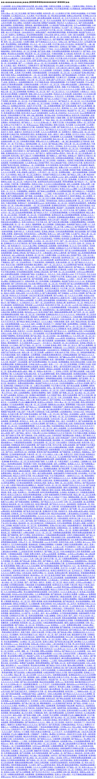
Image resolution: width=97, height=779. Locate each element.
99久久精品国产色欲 (58, 163)
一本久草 (79, 279)
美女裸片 (32, 416)
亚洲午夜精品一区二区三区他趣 (24, 51)
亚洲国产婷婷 (9, 499)
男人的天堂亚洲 (78, 644)
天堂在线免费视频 (17, 578)
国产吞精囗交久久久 (65, 127)
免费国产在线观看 (48, 23)
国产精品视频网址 (36, 547)
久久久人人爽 (72, 649)
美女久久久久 (81, 608)
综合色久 (18, 248)
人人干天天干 (44, 684)
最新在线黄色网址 (71, 765)
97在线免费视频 (44, 215)
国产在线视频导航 (85, 421)
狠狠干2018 (74, 61)
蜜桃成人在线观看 (64, 198)
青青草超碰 (44, 108)
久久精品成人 (53, 580)
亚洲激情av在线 (12, 118)
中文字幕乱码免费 (30, 514)
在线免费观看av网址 (37, 706)
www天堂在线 (82, 341)
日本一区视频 (79, 269)
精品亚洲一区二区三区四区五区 (38, 54)
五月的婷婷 (70, 713)
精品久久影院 (9, 293)
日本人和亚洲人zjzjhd (55, 177)
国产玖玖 (9, 452)
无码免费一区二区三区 (27, 215)
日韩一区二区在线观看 (73, 502)
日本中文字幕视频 (78, 438)
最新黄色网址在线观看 (29, 367)
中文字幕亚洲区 (73, 87)
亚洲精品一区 (7, 699)
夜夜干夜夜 (5, 75)
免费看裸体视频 (37, 99)
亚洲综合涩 (56, 215)
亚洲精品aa (21, 35)
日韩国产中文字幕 (57, 277)
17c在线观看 (12, 402)
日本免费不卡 (72, 421)
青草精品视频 (72, 32)
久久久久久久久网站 (12, 56)
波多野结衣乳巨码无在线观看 (50, 182)
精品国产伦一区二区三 (77, 111)
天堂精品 (59, 146)
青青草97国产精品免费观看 (48, 452)
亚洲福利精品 (23, 755)
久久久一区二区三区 (43, 533)
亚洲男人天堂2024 (31, 649)
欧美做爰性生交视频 (12, 113)
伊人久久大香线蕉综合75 (23, 160)
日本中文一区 (6, 68)
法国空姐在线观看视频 (22, 68)
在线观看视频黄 (44, 407)
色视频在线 (57, 348)
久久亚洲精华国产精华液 (74, 265)
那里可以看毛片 (42, 400)
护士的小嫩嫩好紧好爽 (27, 402)
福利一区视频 (36, 324)
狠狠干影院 (70, 39)
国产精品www (18, 227)
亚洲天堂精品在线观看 (15, 194)
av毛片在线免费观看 (21, 423)
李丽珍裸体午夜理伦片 (55, 56)
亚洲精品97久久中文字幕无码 (25, 137)
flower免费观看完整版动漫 (79, 300)
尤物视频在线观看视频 (62, 533)
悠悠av (13, 75)
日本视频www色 (78, 687)
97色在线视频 (70, 122)
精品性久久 (80, 706)
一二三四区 (47, 194)
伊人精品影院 (6, 305)
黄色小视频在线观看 (64, 374)
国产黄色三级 (9, 291)
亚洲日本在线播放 (78, 13)
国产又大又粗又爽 (85, 395)
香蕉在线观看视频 (57, 82)
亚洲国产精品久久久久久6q (58, 229)
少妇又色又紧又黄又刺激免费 (41, 295)
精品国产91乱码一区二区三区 (50, 485)
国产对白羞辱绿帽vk (83, 490)
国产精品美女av (47, 96)
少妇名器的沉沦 (28, 32)
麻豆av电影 (17, 715)
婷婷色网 (9, 549)
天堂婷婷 (82, 75)
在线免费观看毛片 (74, 525)
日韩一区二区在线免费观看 (44, 77)
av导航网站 (17, 18)
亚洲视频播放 (64, 362)
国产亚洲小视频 (44, 51)
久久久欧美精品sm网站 (13, 592)
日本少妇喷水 (83, 246)
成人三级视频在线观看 (10, 409)
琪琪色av (78, 483)
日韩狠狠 (83, 324)
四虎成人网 (61, 303)
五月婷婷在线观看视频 (75, 563)
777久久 (46, 597)
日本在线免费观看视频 (65, 231)
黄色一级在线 (34, 670)
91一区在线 (49, 573)
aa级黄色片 (49, 352)
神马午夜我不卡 (19, 151)
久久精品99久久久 (18, 16)
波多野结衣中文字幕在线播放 (18, 317)
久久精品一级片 (10, 65)
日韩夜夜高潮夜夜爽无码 (51, 355)
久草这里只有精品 (33, 231)
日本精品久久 (67, 236)
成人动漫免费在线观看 (10, 274)
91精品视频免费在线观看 (36, 350)
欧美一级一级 (7, 307)
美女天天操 (10, 265)
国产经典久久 (51, 423)
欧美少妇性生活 (28, 222)
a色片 (86, 544)
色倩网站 (85, 286)
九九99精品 (74, 461)
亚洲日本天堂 (89, 163)
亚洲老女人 (13, 82)
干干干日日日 (80, 274)
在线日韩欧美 (43, 137)
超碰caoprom (6, 777)
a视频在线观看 (14, 447)
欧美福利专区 (15, 122)
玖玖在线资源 (23, 488)
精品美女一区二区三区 (58, 179)
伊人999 (90, 65)
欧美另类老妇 (61, 111)
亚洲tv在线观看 (69, 445)
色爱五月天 (68, 454)
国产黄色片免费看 (34, 13)
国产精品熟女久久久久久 (35, 722)
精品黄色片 (38, 331)
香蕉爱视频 (85, 552)
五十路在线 (68, 54)
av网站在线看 (27, 198)
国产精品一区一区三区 (77, 186)
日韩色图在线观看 (39, 73)
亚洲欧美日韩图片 (13, 326)
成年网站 (77, 642)
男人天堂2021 (7, 393)
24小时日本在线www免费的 (75, 65)
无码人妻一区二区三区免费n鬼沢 (77, 144)
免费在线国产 (41, 32)
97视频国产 (35, 734)
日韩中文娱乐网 (37, 632)
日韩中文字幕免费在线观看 (12, 84)
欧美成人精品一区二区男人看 (24, 269)
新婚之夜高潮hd (46, 125)
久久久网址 (8, 675)
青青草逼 (65, 108)
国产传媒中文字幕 (13, 435)
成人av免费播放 (52, 613)
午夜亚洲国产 (58, 407)
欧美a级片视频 (27, 469)
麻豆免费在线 (55, 689)
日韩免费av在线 (72, 359)
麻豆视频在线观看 (86, 319)
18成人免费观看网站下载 (54, 563)
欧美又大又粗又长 (15, 495)
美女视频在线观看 (45, 464)
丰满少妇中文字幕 (62, 352)
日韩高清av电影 (10, 331)
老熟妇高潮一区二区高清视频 (37, 281)
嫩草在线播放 (20, 80)
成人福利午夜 (25, 279)
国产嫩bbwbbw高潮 (67, 357)
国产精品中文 (65, 566)
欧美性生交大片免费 (31, 132)
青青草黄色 (54, 319)
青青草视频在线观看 (19, 765)
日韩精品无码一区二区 (13, 618)
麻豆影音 (75, 772)
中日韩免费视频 (48, 421)
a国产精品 (62, 156)
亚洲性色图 (8, 386)
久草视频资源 (73, 205)
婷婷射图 (55, 466)
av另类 (45, 495)
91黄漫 (13, 485)
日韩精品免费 (87, 70)
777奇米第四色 (38, 262)
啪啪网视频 (37, 224)
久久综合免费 (79, 125)
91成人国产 (21, 412)
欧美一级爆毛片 (15, 132)
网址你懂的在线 (14, 87)
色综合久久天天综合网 (63, 94)
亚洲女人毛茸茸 (62, 371)
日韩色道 (79, 96)
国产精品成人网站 (55, 144)
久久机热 (45, 236)
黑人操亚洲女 (21, 499)
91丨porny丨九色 (27, 559)
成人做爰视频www (64, 336)
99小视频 (5, 578)
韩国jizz (40, 371)
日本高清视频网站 (70, 378)
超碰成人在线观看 (8, 250)
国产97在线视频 (69, 20)
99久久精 (69, 637)
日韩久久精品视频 (54, 694)
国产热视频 (80, 445)
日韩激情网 (54, 137)
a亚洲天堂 (92, 670)
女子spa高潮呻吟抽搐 (82, 25)
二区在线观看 (85, 397)
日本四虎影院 (18, 739)
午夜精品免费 (10, 400)
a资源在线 (86, 367)
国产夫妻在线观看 (86, 23)
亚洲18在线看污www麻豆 (21, 530)
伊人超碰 (59, 65)
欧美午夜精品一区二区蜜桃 (29, 186)
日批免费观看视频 (12, 324)
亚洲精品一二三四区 (66, 279)
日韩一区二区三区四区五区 (17, 359)
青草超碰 (28, 305)
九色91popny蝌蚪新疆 (85, 272)
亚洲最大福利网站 (78, 478)
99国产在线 (21, 419)
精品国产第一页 (55, 680)
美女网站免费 (34, 492)
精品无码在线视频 (58, 514)
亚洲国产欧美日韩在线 (10, 165)
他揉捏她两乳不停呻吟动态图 (65, 473)
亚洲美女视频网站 (38, 393)
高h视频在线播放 (80, 374)
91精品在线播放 (65, 656)
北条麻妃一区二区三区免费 (22, 751)
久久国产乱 (76, 234)
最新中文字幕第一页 (60, 61)
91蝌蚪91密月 (53, 47)
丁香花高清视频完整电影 (37, 580)
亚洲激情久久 (89, 326)
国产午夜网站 (55, 400)
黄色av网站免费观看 (75, 665)
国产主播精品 (81, 210)
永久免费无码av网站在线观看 (83, 540)
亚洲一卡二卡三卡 (8, 191)
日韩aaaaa (78, 28)
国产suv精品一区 (60, 295)
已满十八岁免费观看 (75, 459)
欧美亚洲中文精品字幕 (10, 134)
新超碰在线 (33, 544)
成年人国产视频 (63, 234)
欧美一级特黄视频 (57, 359)
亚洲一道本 (70, 322)
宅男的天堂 (81, 516)
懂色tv (76, 397)
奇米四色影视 (50, 528)
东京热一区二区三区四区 (51, 639)
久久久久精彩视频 (61, 49)
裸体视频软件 (13, 343)
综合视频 (35, 111)
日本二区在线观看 (65, 397)
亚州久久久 (27, 333)
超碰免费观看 (54, 450)
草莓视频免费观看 (88, 573)
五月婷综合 (65, 580)
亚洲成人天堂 (79, 407)
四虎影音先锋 (79, 423)
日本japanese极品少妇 (49, 167)
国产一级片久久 (24, 717)
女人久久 (73, 246)
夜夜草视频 (54, 627)
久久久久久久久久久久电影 (69, 89)
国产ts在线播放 (10, 395)
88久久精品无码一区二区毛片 (42, 146)
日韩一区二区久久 (70, 345)
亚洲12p (7, 125)
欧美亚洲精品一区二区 (68, 63)
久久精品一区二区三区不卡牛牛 (46, 241)
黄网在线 (29, 25)
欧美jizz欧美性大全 (42, 570)
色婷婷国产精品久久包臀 (46, 127)
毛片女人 (80, 725)
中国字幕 (15, 184)
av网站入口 (5, 106)
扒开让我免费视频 (64, 523)
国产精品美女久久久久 (18, 416)
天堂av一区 (44, 307)
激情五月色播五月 (51, 288)
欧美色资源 (69, 682)
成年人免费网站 (60, 464)
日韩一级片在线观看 (76, 35)
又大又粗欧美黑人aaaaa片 (30, 343)
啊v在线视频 (30, 30)
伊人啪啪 (11, 229)
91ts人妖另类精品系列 (55, 250)
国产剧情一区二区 (43, 506)
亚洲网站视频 (64, 172)
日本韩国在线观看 (58, 684)
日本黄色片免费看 (70, 594)
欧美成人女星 (31, 338)
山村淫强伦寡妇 (21, 357)
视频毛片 (11, 725)
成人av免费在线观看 (31, 248)
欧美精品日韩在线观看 (31, 639)
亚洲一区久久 (86, 87)
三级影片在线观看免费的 (81, 298)
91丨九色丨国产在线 (78, 108)
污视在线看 (71, 341)
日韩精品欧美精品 (68, 725)
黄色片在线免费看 (70, 395)
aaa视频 (82, 151)
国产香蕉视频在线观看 (42, 440)
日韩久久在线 (6, 333)
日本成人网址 (88, 625)
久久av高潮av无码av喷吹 (85, 127)
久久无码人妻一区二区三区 (84, 336)
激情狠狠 (31, 677)
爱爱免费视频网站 (22, 369)
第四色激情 (89, 476)
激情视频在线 (20, 70)
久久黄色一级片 (83, 77)
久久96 (45, 144)
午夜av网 (30, 412)
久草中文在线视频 (48, 670)
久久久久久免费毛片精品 (11, 573)
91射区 (70, 269)
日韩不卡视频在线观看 (69, 390)
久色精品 (63, 492)
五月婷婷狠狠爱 (85, 488)
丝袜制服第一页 (27, 447)
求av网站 (4, 281)
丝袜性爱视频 (7, 231)
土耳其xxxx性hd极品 (76, 554)
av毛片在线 (5, 691)
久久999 (29, 331)
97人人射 (5, 485)
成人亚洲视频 (89, 502)
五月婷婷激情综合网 (9, 239)
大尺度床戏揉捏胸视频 (58, 212)
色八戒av (74, 677)
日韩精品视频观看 (70, 355)
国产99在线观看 (89, 736)
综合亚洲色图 (6, 748)
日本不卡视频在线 (82, 369)
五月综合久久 (77, 570)
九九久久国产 (7, 732)
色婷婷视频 (88, 587)
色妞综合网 (48, 331)
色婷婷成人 (62, 160)
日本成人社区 (6, 258)
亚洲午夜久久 (19, 231)
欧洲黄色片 (28, 47)
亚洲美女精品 (32, 89)
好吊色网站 (83, 473)
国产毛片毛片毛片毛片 (31, 431)
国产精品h (21, 322)
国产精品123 (69, 753)
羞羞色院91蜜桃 (58, 286)
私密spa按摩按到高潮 (67, 661)
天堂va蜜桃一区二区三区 (30, 409)
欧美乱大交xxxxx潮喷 (68, 189)
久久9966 (43, 433)
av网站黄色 (5, 511)
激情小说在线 (59, 125)
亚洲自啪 (83, 139)
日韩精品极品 (60, 224)
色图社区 (45, 490)
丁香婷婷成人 (21, 229)
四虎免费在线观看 (14, 464)
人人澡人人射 (75, 480)
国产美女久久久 (60, 331)
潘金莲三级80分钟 (65, 267)
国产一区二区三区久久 (56, 92)
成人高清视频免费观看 (71, 215)
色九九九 (52, 274)
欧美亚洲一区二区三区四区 (45, 160)
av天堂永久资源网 (77, 293)
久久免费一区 (51, 461)
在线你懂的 (77, 94)
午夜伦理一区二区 (34, 454)
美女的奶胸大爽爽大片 (17, 656)
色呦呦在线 (15, 445)
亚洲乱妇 (64, 47)
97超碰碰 (58, 544)
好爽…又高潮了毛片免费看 (20, 73)
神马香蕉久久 (11, 665)
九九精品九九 (6, 689)
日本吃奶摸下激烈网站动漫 (63, 435)
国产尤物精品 (63, 293)
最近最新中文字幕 (79, 635)
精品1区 (79, 30)
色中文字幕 (57, 445)
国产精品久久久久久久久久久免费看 (33, 478)
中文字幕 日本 (42, 222)
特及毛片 (22, 331)
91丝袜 (89, 362)
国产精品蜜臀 (64, 469)
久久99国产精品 (78, 198)
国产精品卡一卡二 (82, 182)
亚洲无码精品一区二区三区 (56, 203)
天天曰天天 (59, 96)
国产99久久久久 (37, 528)
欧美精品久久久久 (83, 357)
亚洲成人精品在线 (41, 272)
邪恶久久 (38, 293)
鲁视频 (90, 744)
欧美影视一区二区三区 (18, 101)
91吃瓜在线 (27, 573)
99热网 (71, 447)
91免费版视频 (90, 459)
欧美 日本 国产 (54, 220)
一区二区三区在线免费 (20, 37)
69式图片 (77, 120)
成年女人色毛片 (60, 35)
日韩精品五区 (53, 357)
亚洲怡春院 (90, 281)
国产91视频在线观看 (16, 196)
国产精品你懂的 (23, 99)
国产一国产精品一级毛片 (21, 433)
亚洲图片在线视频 (46, 87)
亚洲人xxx (52, 234)
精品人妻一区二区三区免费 (33, 352)
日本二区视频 (6, 525)
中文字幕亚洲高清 (57, 476)
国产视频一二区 (75, 47)
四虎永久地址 (6, 148)
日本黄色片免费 (29, 18)
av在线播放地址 (66, 412)
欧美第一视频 (60, 87)
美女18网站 (17, 23)
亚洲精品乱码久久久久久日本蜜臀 (77, 388)
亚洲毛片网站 (38, 573)
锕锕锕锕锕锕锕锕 (44, 348)
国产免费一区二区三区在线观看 (63, 272)
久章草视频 (69, 96)
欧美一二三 (53, 364)
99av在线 (31, 284)
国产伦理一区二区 (81, 312)
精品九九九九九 (66, 466)
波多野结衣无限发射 (83, 549)
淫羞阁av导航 (89, 570)
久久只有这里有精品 (44, 239)
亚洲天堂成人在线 (65, 423)
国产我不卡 (40, 153)
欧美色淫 (79, 713)
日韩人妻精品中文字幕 (26, 127)
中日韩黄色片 (70, 547)
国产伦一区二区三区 (17, 61)
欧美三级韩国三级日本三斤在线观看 (47, 611)
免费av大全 (63, 167)
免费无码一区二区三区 (69, 148)
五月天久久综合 (78, 134)
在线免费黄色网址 (74, 537)
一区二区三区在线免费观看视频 (20, 212)
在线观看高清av (49, 310)
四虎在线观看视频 (36, 616)
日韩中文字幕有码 (32, 227)
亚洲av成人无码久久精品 (41, 644)
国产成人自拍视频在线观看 (76, 250)
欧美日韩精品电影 (86, 457)
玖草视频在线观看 (22, 428)
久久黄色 (32, 765)
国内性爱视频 (31, 696)
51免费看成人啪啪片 (17, 727)
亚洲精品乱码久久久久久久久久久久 (20, 153)
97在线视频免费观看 (22, 111)
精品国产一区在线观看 (66, 208)
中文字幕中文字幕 (58, 386)
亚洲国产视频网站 (8, 336)
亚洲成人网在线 (48, 231)
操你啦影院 (71, 504)
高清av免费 (85, 184)
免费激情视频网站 (88, 689)
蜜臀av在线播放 (40, 47)
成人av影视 (5, 433)
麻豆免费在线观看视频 (32, 618)
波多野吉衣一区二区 (83, 80)
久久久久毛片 (55, 108)
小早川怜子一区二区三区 (50, 84)
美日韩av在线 (50, 115)
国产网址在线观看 (63, 699)
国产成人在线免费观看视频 (27, 537)
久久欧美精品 (29, 459)
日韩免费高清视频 (27, 141)
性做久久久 (6, 509)
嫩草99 (32, 357)
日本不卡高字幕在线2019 (51, 599)
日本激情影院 (34, 258)
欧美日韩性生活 (46, 367)
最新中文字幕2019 (85, 156)
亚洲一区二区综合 (84, 243)
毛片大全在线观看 (54, 20)
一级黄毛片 (64, 509)
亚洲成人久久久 (87, 215)
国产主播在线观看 (49, 293)
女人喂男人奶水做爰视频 (45, 300)
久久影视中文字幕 (62, 13)
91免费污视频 (29, 42)
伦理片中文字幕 (76, 589)
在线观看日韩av (7, 428)
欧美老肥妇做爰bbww (19, 587)
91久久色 (30, 293)
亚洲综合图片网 (61, 573)
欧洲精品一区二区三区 (36, 92)
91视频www (83, 594)
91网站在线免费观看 (34, 672)
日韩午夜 (55, 506)
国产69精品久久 (78, 191)
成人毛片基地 (60, 710)
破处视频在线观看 (41, 25)
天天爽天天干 (61, 77)
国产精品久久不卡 (34, 253)
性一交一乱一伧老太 (87, 167)
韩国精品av (90, 407)
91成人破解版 (44, 537)
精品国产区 (53, 530)
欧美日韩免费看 (7, 620)
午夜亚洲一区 (80, 158)
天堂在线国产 (32, 689)
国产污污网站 (89, 279)
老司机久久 (24, 421)
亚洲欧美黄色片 (41, 680)
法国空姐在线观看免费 (22, 497)
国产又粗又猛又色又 (19, 691)
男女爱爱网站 (11, 44)
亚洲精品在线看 (21, 364)
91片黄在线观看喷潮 (77, 212)
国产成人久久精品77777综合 (42, 49)
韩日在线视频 (80, 231)
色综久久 (33, 568)
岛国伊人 (12, 35)
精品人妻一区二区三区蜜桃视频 (14, 92)
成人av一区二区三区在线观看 (46, 63)
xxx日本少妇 (77, 305)
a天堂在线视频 (82, 348)
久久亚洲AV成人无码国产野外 (37, 163)
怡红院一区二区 (7, 205)
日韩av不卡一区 (50, 196)
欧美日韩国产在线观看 (69, 165)
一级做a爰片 (79, 447)
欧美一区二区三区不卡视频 (45, 198)
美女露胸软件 (38, 497)
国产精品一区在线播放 (70, 414)
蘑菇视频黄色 (18, 179)
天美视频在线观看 (35, 499)
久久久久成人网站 (29, 246)
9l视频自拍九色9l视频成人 (30, 606)
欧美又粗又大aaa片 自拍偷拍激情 (34, 113)
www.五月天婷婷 (51, 542)
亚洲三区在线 (79, 454)
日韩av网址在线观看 (69, 84)
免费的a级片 (46, 28)
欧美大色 (75, 115)
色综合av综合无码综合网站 (23, 594)
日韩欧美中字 (34, 65)
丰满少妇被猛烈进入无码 (70, 552)
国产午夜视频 (58, 471)
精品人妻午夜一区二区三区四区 (57, 37)
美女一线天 (60, 421)
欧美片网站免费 (47, 431)
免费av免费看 (7, 234)
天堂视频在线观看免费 (45, 540)
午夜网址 (57, 239)
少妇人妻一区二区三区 (36, 80)
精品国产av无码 (33, 656)
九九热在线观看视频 (84, 20)
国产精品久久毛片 (76, 42)
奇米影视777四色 (30, 464)
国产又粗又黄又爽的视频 (59, 222)
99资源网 (91, 222)
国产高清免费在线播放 (79, 118)
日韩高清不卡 (64, 196)
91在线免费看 (46, 139)
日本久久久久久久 (15, 208)
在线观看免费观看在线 (17, 288)
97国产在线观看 (21, 397)
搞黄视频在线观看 (60, 675)
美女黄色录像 (24, 644)
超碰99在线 (18, 234)
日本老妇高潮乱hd (63, 115)
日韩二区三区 (88, 255)
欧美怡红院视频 (23, 336)
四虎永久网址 (13, 210)
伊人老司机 (5, 177)
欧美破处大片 (18, 30)
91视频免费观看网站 (78, 222)
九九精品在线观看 (52, 291)
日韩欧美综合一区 (64, 528)
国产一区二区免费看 (40, 298)
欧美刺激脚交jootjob (36, 203)
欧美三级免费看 (7, 767)
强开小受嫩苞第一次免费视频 (82, 49)
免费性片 (13, 241)
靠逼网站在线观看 (87, 765)
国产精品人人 (27, 122)
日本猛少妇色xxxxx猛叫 (38, 364)
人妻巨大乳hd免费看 (42, 386)
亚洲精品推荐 (32, 727)
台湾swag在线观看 (49, 554)
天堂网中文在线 (84, 364)
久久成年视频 (29, 687)
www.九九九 (25, 324)
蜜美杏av (35, 68)
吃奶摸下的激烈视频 (75, 160)
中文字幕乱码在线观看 (38, 101)
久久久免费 (47, 44)
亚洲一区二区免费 (79, 130)
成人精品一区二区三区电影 (39, 103)
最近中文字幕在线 (32, 661)
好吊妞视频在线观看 (25, 272)
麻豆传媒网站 (6, 25)
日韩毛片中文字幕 (75, 163)
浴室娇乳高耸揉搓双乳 (10, 20)
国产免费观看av (88, 464)
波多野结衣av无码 (44, 61)
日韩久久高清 (48, 58)
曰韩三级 (9, 111)
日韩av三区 (63, 42)
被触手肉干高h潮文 (42, 751)
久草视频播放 (17, 509)
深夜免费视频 (23, 44)
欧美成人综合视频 (88, 56)
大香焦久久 (85, 92)
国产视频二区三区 (66, 393)
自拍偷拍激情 (60, 341)
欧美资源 (65, 239)
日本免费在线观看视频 (61, 51)
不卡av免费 (90, 82)
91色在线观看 (89, 331)
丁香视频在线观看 (47, 111)
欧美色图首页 (22, 547)
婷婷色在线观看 (37, 37)
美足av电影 (90, 134)
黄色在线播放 (15, 713)
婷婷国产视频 (55, 151)
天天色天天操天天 (47, 68)
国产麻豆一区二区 (8, 127)
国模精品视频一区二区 (77, 497)
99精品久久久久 (89, 305)
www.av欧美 (73, 167)
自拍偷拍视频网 (86, 559)
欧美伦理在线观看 (62, 431)
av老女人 (13, 717)
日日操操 (11, 440)
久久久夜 (5, 362)
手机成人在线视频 (82, 471)
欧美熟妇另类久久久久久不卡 (16, 670)
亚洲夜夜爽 (14, 421)
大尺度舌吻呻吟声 (22, 310)
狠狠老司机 (54, 597)
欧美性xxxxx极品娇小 (10, 58)
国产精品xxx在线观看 (30, 158)
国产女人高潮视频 (47, 770)
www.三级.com (18, 696)
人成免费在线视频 (11, 438)
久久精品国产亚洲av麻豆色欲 (61, 25)
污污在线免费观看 (16, 405)
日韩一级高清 (9, 378)
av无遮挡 (76, 521)
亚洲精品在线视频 (61, 480)
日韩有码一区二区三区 (48, 397)
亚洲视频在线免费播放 (66, 217)
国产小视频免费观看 (33, 194)
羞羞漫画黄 (5, 284)
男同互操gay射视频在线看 (72, 587)
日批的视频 (84, 115)
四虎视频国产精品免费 (21, 528)
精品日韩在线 (81, 322)
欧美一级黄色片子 (19, 103)
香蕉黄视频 (24, 388)
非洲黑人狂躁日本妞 (44, 480)
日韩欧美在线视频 (31, 84)
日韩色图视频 (85, 148)
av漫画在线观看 (14, 469)
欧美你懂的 (28, 265)
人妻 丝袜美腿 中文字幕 (62, 644)
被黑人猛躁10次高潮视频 (39, 359)
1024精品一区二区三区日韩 (31, 642)
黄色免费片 (24, 210)
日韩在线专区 (69, 608)
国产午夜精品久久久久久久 (46, 42)
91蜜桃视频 (81, 381)
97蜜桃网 (7, 601)
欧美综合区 (6, 255)
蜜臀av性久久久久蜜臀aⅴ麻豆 (48, 141)
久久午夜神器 (30, 739)
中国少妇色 (80, 405)
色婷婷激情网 (82, 639)
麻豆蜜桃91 (38, 265)
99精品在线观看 (49, 243)
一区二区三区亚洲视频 (68, 364)
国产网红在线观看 (20, 258)
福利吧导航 (40, 637)
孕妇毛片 (60, 23)
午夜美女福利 (32, 70)
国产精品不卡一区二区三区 (69, 101)
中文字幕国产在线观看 (75, 82)
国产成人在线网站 (30, 729)
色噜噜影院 (50, 262)
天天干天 (64, 568)
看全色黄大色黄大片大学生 (59, 677)
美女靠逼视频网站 (39, 220)
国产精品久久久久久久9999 (28, 167)
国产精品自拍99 (89, 483)
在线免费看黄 (51, 267)
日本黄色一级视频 (73, 56)
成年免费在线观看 (44, 18)
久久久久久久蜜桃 (75, 295)
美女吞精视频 (68, 701)
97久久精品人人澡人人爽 (53, 454)
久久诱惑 (31, 16)
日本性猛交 (57, 70)
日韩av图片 (66, 774)
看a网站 (52, 734)
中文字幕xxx (20, 144)
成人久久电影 (49, 499)
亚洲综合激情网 (86, 220)
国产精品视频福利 (69, 75)
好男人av (66, 758)
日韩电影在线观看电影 (65, 158)
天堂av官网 (31, 61)
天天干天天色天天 (72, 18)
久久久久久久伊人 (44, 675)
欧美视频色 (76, 70)
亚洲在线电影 (55, 236)
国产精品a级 (25, 561)
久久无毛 (72, 243)
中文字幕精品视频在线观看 (83, 774)
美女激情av (56, 28)
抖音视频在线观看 (16, 163)
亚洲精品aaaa (68, 561)
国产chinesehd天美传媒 (87, 506)
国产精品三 (90, 687)
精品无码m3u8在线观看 (86, 333)
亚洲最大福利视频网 (37, 395)
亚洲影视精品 (18, 25)
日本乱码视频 (24, 49)
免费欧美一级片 (84, 717)
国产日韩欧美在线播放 (29, 414)
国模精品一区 (29, 260)
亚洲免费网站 (73, 324)
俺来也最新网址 (54, 75)
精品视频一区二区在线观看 (64, 440)
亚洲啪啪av (23, 139)
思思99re (59, 388)
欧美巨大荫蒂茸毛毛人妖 (61, 570)
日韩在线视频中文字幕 (17, 115)
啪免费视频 (21, 201)
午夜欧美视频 (57, 54)
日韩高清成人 (57, 608)
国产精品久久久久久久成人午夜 (59, 130)
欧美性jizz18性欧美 (45, 402)
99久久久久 (6, 677)
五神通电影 (17, 758)
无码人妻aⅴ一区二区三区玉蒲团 (14, 13)
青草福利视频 (7, 672)
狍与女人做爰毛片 (41, 319)
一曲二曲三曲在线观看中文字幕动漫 (75, 141)
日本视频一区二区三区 (60, 103)
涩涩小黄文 (54, 646)
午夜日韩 (74, 585)
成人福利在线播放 (15, 260)
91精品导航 (35, 23)
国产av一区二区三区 (74, 326)
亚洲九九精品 (48, 642)
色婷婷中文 (63, 511)
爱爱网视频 (70, 405)
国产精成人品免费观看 (46, 191)
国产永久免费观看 (85, 106)
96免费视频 (30, 774)
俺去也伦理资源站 (51, 148)
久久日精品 (14, 345)
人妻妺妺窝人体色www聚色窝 (55, 253)
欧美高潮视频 (16, 511)
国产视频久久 (52, 156)
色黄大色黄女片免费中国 (40, 732)
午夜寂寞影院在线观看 (23, 442)
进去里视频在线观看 (35, 35)
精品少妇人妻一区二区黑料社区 (65, 139)
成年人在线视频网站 (31, 208)
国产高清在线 (54, 725)
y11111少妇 (57, 653)
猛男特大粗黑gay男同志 (56, 153)
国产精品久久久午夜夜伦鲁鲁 (80, 99)
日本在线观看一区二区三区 (31, 58)
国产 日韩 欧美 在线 (19, 284)
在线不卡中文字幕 (34, 106)
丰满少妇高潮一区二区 (62, 194)
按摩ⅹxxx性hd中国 (74, 16)
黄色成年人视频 (82, 440)
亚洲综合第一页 (83, 504)
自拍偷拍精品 (61, 300)
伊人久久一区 (35, 44)
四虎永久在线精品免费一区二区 (33, 20)
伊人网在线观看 (10, 755)
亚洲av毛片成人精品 (58, 525)
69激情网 (19, 265)
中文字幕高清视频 (8, 355)
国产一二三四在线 (25, 63)
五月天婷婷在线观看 (19, 544)
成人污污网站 (68, 680)
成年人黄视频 (65, 134)
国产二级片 (73, 616)
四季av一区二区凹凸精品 (32, 170)
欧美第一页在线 (87, 248)
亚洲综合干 (22, 203)
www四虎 (57, 587)
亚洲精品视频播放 (46, 544)
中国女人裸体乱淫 (82, 701)
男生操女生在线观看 (16, 54)
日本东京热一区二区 (59, 419)
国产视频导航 (58, 39)
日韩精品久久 (69, 30)
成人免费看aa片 (29, 341)
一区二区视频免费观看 (52, 106)
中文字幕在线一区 (42, 16)
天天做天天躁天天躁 (21, 146)
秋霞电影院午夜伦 (27, 134)
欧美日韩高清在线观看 (33, 509)
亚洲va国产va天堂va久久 (56, 80)
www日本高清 (42, 30)
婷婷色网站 (77, 575)
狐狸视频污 (34, 307)
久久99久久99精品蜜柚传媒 (55, 184)
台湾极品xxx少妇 (23, 291)
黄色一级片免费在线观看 (42, 473)
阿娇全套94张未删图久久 (11, 222)
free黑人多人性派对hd (58, 113)
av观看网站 (45, 258)
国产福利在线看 (33, 151)
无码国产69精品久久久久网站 (55, 175)
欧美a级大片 (16, 246)
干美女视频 (34, 651)
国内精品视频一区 (32, 28)
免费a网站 (92, 203)
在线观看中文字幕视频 (58, 186)
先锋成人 (78, 435)
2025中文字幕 (6, 589)
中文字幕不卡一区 (88, 18)
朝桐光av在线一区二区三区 (83, 132)
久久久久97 (53, 101)
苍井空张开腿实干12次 (48, 89)
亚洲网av (67, 70)
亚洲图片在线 (78, 528)
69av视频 (92, 348)
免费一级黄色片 (87, 89)
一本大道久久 (47, 343)
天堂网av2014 (88, 16)
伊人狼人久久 (51, 457)
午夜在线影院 (73, 307)
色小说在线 (53, 362)
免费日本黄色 (9, 419)
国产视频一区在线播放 (34, 196)
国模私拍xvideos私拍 (56, 405)
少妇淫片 (79, 217)
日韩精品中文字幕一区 (23, 386)
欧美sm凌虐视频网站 (12, 703)
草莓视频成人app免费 (16, 407)
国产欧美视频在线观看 (50, 566)
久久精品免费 (89, 713)
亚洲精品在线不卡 (16, 281)
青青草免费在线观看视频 (22, 518)
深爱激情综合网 (66, 646)
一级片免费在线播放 (29, 87)
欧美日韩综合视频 (77, 362)
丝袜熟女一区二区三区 (50, 390)
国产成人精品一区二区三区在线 (44, 744)
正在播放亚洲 (87, 120)
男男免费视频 (68, 182)
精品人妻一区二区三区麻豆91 (30, 175)
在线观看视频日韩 (24, 75)
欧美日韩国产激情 (46, 312)
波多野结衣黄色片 (62, 260)
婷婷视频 (32, 452)
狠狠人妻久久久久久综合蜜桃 (41, 94)
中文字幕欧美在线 (42, 82)
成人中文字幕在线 (13, 32)
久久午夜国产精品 (54, 395)
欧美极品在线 (41, 134)
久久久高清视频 (67, 450)
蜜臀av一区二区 (65, 530)
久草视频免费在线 (37, 488)
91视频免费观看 (39, 156)
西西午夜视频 (22, 568)
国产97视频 (21, 130)
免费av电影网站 (67, 490)
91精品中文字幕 (14, 158)
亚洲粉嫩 (72, 77)
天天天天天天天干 (86, 426)
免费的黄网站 (84, 649)
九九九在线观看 (45, 70)
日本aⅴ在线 (48, 35)
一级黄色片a (70, 476)
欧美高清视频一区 (32, 96)
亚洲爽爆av (62, 554)
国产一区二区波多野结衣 (21, 262)
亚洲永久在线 (71, 277)
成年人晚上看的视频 (35, 115)
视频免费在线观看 (24, 250)
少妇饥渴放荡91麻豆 (16, 28)
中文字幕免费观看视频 (54, 333)
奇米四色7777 (62, 243)
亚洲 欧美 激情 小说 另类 (11, 431)
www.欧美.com (60, 649)
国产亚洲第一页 (85, 378)
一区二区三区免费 (40, 75)
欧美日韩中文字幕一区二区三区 (58, 305)
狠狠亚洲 (8, 103)
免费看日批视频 (17, 312)
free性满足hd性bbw (24, 77)
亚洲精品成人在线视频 (47, 246)
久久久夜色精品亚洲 (86, 189)
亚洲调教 (28, 767)
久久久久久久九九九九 (35, 130)
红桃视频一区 (6, 137)
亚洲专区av (28, 440)
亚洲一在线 (12, 492)
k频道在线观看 (24, 471)
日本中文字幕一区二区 (52, 559)
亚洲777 (44, 186)
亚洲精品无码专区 (18, 106)
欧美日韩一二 (49, 371)
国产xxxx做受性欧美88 (46, 765)
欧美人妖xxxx (87, 767)
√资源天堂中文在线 (74, 734)
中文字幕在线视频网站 (22, 298)
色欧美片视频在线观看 (34, 148)
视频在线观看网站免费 (63, 312)
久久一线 (80, 476)
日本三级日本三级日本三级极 (68, 68)
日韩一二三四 (61, 499)
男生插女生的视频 (58, 16)
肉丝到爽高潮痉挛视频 (57, 32)
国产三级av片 (18, 148)
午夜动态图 (56, 258)
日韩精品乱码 (50, 523)
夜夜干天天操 (58, 122)
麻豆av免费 (16, 348)
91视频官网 (23, 94)
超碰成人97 (72, 156)
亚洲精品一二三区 (75, 419)
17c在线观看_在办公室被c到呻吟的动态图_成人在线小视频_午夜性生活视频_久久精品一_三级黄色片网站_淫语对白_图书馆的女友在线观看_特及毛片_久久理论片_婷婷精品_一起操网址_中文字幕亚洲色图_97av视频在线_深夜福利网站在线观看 (48, 8)
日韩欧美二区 (16, 514)
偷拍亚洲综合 (41, 357)
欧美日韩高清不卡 (22, 701)
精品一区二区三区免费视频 (62, 120)
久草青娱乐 (76, 452)
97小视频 (26, 732)
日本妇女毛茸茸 (69, 653)
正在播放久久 (86, 68)
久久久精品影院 (72, 92)
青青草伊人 (22, 65)
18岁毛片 (54, 755)
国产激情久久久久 (44, 739)
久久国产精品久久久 (43, 39)
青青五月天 (17, 333)
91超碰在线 (30, 179)
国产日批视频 (25, 753)
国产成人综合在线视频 (29, 682)
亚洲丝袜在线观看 (8, 201)
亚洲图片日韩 (44, 514)
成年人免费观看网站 (82, 646)
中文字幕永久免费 (27, 457)
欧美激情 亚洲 (34, 139)
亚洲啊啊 (84, 386)
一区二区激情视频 (37, 165)
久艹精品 (46, 120)
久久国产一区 (67, 28)
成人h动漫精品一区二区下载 (52, 227)
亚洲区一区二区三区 (54, 582)
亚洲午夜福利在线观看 (26, 480)
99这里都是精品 (58, 426)
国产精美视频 (37, 279)
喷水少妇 (13, 376)
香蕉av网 (71, 80)
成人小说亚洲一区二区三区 (83, 310)
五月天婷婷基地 (52, 165)
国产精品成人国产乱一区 (52, 210)
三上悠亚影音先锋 (11, 279)
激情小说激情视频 (25, 241)
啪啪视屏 (89, 423)
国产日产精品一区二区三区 (31, 345)
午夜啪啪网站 (79, 137)
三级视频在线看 (7, 224)
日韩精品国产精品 (27, 274)
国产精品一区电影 (80, 703)
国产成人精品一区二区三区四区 (43, 336)
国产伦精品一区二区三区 (11, 170)
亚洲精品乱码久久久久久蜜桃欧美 (53, 329)
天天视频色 (14, 635)
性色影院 (52, 217)
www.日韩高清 (69, 348)
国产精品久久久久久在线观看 (74, 651)
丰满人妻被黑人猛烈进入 (27, 172)
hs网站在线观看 (41, 179)
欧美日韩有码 (6, 575)
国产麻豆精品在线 (47, 65)
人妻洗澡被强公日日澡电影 (78, 514)
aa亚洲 (83, 414)
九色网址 (78, 542)
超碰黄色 (45, 151)
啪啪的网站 (5, 51)
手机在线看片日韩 (47, 158)
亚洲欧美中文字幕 (85, 177)
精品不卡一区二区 (46, 635)
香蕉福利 (34, 317)
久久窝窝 (90, 125)
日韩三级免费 (88, 103)
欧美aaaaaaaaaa (33, 125)
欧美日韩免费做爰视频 (49, 492)
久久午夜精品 (11, 175)
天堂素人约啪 (51, 632)
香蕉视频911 (12, 139)
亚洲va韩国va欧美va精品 (84, 236)
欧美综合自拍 (68, 751)
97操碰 (58, 118)
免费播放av (90, 198)
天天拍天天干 (86, 260)
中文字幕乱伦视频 (80, 433)
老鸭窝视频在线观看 (54, 378)
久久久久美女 (43, 416)
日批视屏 (26, 23)
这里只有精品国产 (62, 438)
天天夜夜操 (86, 239)
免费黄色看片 (44, 317)
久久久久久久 (87, 518)
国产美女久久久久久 (57, 504)
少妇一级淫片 (13, 39)
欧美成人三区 (23, 395)
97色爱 (6, 587)
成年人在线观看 (71, 177)
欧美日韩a (15, 156)
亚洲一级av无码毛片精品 (19, 120)
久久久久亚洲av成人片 (43, 122)
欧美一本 (58, 561)
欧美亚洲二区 (76, 37)
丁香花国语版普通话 (35, 288)
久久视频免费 (36, 120)
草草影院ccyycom (43, 625)
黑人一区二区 (29, 540)
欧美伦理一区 (49, 13)
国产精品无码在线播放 (68, 755)
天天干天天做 (69, 210)
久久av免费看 (56, 772)
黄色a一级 (58, 367)
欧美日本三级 (75, 518)
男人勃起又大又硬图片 (70, 689)
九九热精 (46, 345)
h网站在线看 (6, 594)
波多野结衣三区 (67, 258)
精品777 (81, 585)
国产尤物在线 (27, 435)
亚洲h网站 (84, 61)
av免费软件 (40, 457)
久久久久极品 (47, 322)
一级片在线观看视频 (79, 172)
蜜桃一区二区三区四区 (36, 201)
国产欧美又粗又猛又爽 (32, 511)
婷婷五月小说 (90, 303)
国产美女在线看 (38, 250)
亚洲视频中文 (7, 680)
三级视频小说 (86, 461)
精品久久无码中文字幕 (22, 476)
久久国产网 (75, 260)
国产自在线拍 (19, 672)
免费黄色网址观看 (74, 625)
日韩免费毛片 (39, 177)
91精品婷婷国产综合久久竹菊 (55, 672)
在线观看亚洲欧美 (21, 307)
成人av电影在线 (18, 255)
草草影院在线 (52, 201)
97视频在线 (84, 307)
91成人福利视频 (52, 412)
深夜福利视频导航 (87, 352)
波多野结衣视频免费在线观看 (29, 381)
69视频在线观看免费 (16, 774)
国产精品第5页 (69, 601)
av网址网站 (42, 234)
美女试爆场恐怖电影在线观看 (20, 286)
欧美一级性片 (53, 134)
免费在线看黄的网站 (26, 383)
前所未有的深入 (30, 234)
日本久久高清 (79, 466)
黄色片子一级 (31, 578)
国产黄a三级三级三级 (46, 438)
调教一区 (65, 118)
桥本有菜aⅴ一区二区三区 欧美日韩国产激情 (37, 118)
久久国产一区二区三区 (25, 378)
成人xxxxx (87, 542)
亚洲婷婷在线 (18, 305)
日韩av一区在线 (55, 758)
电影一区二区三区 (27, 314)
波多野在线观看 (28, 506)
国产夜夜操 (72, 253)
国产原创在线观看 (13, 694)
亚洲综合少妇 (58, 668)
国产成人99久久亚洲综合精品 (27, 108)
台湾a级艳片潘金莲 (87, 165)
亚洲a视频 (72, 179)
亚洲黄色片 (66, 132)
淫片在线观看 (38, 333)
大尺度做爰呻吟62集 (17, 89)
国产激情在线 (56, 594)
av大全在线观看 (37, 291)
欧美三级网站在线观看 (56, 326)
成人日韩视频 (48, 224)
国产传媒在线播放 (27, 39)
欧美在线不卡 (76, 51)
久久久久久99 (73, 113)
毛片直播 (69, 125)
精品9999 (90, 175)
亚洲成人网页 (56, 345)
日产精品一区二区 (73, 767)
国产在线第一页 (33, 620)
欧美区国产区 (81, 44)
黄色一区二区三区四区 (13, 42)
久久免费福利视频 (64, 191)
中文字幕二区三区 (55, 30)
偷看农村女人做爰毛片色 (60, 298)
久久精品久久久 (71, 23)
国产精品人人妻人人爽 (76, 175)
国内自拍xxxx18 (31, 312)
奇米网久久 (22, 492)
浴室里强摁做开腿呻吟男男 (20, 630)
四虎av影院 (32, 217)
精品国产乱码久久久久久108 (73, 281)
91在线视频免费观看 (26, 426)
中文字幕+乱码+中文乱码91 (63, 44)
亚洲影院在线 (38, 518)
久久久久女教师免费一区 (51, 132)
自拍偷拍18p (71, 338)
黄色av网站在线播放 (28, 438)
